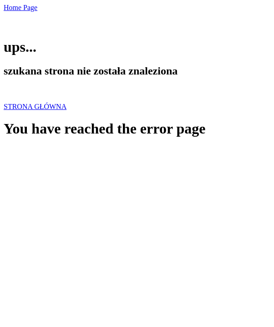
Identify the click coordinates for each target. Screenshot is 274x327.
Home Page (20, 7)
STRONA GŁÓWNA (35, 106)
